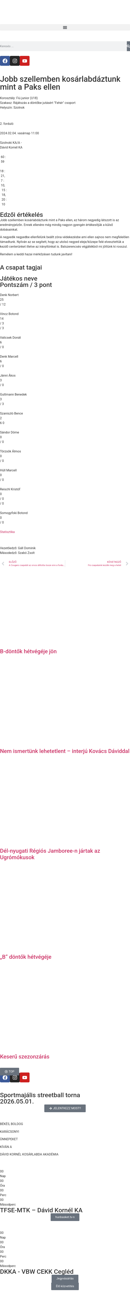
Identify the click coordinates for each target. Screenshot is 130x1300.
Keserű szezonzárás (24, 1056)
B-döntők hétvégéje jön (28, 651)
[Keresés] (128, 46)
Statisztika (7, 532)
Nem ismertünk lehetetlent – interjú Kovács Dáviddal (64, 751)
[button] (65, 27)
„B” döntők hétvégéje (25, 957)
